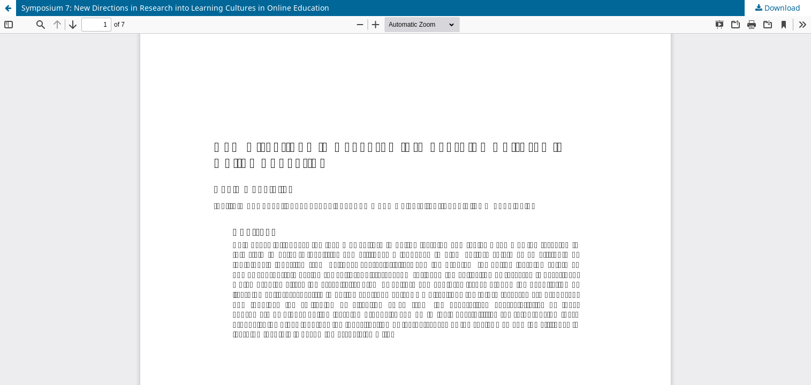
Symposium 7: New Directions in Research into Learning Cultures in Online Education (175, 8)
